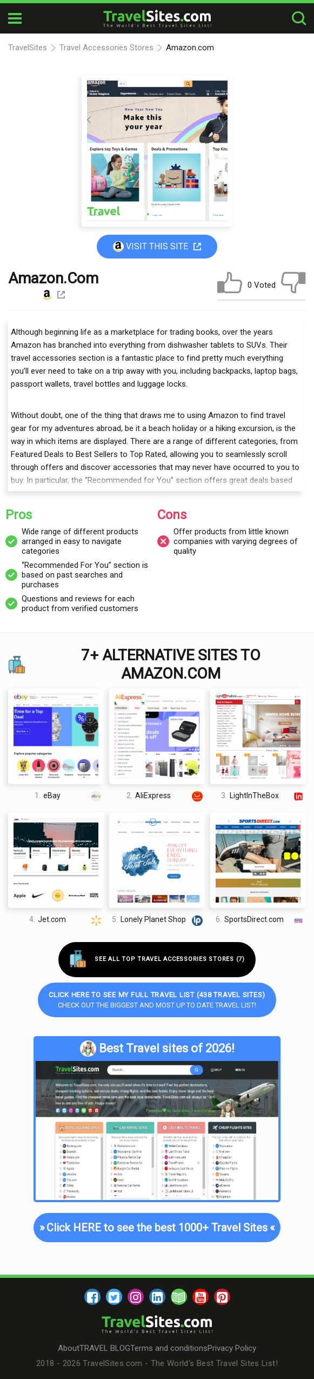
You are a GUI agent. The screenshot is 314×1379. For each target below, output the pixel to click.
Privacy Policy (232, 1348)
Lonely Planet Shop (158, 919)
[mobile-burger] (15, 18)
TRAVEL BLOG (104, 1348)
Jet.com (66, 919)
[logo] (157, 18)
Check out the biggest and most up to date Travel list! (157, 1000)
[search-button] (299, 18)
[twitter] (114, 1297)
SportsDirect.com (260, 919)
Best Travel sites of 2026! (157, 1048)
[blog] (179, 1297)
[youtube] (200, 1297)
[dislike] (293, 285)
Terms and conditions (169, 1348)
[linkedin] (157, 1297)
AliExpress (165, 795)
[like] (229, 285)
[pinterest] (222, 1297)
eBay (69, 795)
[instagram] (136, 1297)
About (68, 1348)
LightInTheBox (263, 795)
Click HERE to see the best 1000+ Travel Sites (156, 1227)
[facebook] (92, 1297)
